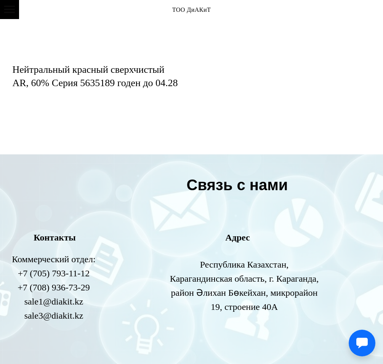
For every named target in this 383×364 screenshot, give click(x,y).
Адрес (237, 237)
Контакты (54, 237)
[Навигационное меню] (9, 9)
